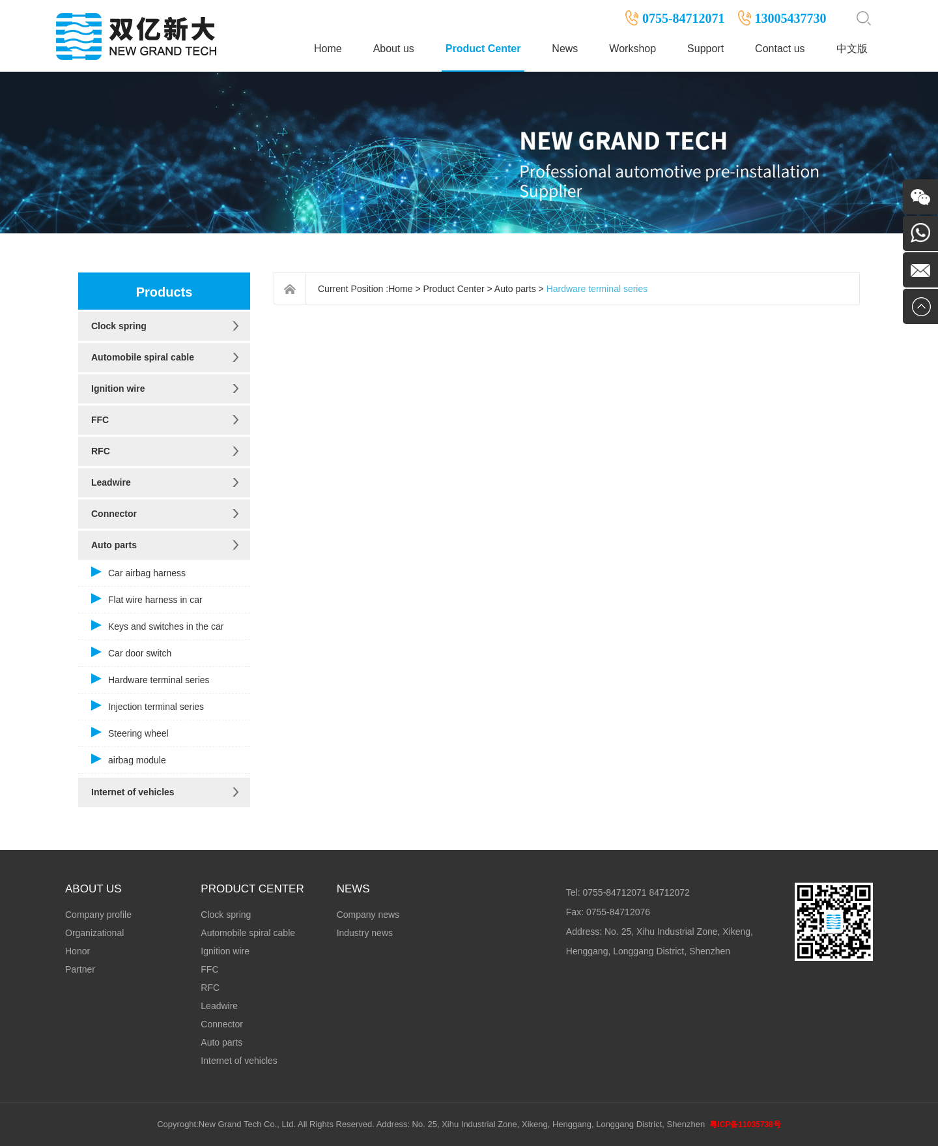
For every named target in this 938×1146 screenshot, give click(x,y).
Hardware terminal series (159, 680)
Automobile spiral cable (142, 357)
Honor (77, 951)
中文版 (852, 48)
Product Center (483, 48)
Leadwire (111, 482)
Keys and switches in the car (165, 626)
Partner (80, 969)
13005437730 (791, 18)
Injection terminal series (156, 706)
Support (705, 48)
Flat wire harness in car (155, 600)
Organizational (94, 933)
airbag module (137, 760)
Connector (114, 513)
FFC (100, 420)
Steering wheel (138, 733)
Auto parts (114, 545)
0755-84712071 (683, 18)
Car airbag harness (147, 573)
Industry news (365, 933)
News (565, 48)
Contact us (779, 48)
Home (328, 48)
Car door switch (139, 653)
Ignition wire (118, 388)
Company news (368, 914)
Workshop (632, 48)
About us (393, 48)
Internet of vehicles (133, 792)
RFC (100, 451)
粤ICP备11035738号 (744, 1124)
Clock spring (119, 326)
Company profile (98, 914)
